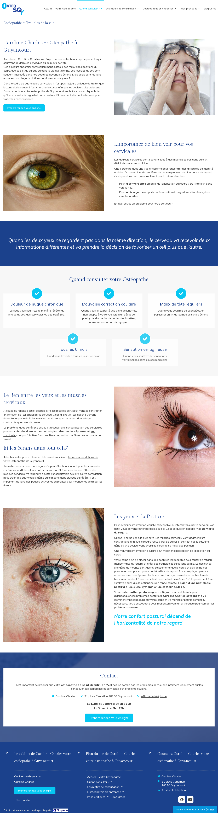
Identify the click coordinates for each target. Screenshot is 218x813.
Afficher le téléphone (154, 696)
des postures (161, 559)
